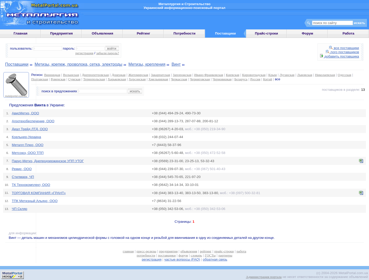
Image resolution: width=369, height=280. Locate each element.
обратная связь (215, 259)
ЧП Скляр (19, 209)
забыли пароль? (107, 53)
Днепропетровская (95, 75)
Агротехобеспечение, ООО (33, 121)
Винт (176, 64)
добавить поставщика (339, 56)
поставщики (167, 255)
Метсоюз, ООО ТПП (28, 153)
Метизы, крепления (146, 64)
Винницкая (52, 75)
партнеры (225, 255)
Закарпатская (160, 75)
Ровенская (58, 79)
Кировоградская (253, 75)
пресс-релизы (146, 251)
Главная (20, 33)
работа (241, 251)
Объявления (102, 33)
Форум (307, 33)
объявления (188, 251)
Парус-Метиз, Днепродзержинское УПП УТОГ (48, 161)
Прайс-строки (266, 33)
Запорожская (182, 75)
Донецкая (118, 75)
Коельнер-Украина (26, 137)
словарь (196, 255)
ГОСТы (210, 255)
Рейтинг (143, 33)
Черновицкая (222, 79)
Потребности (184, 33)
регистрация (84, 53)
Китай (267, 79)
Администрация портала (264, 277)
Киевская (232, 75)
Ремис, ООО (22, 169)
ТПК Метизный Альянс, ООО (35, 201)
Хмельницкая (158, 79)
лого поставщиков (342, 52)
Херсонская (137, 79)
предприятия (168, 251)
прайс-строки (224, 251)
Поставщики (16, 64)
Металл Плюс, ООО (27, 145)
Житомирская (138, 75)
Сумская (74, 79)
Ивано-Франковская (208, 75)
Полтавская (39, 79)
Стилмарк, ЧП (23, 177)
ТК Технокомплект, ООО (31, 185)
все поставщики (344, 48)
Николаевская (325, 75)
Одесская (344, 75)
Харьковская (117, 79)
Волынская (71, 75)
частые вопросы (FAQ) (182, 259)
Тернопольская (94, 79)
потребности (146, 255)
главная (128, 251)
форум (183, 255)
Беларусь (241, 79)
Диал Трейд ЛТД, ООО (30, 129)
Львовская (304, 75)
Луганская (287, 75)
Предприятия (61, 33)
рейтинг (205, 251)
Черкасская (179, 79)
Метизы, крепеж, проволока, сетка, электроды (78, 64)
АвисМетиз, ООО (25, 113)
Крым (272, 75)
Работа (348, 33)
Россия (255, 79)
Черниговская (200, 79)
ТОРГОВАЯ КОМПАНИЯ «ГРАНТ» (39, 193)
